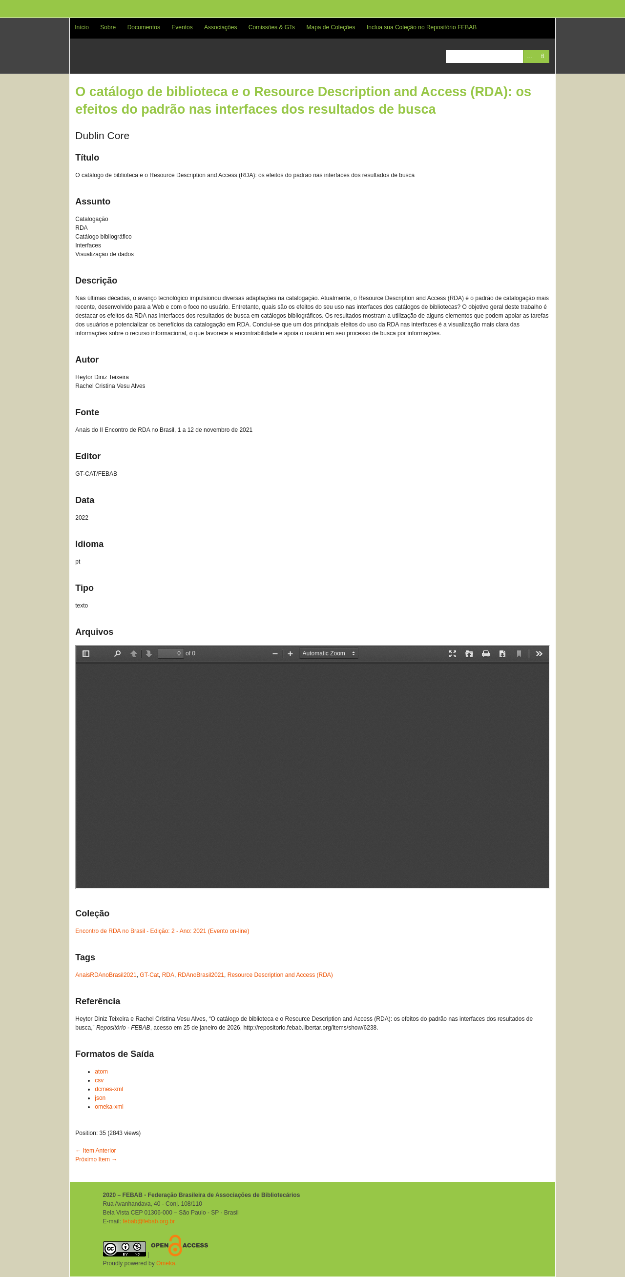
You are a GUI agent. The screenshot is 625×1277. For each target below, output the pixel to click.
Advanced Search (529, 56)
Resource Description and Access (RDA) (280, 975)
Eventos (181, 27)
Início (82, 27)
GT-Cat (149, 975)
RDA (168, 975)
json (100, 1098)
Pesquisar (542, 56)
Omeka (165, 1263)
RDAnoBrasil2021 (201, 975)
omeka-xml (109, 1106)
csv (99, 1080)
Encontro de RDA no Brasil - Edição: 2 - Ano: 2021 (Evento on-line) (162, 931)
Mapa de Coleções (330, 27)
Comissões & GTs (272, 27)
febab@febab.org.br (149, 1221)
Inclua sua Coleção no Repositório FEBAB (422, 27)
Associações (220, 27)
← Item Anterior (95, 1150)
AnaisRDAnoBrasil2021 (105, 975)
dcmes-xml (109, 1089)
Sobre (108, 27)
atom (101, 1071)
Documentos (143, 27)
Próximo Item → (96, 1159)
